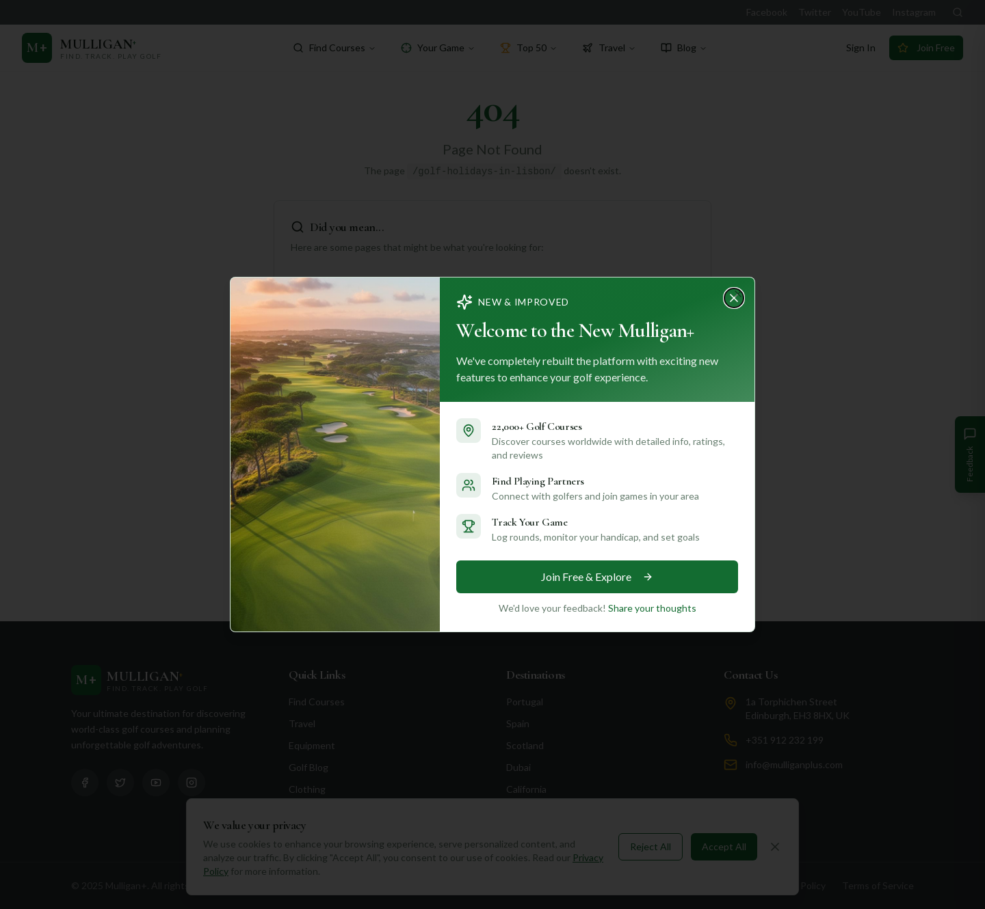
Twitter (814, 12)
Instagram (914, 12)
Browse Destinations (618, 563)
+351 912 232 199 (785, 740)
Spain (517, 723)
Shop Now (310, 811)
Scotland (525, 745)
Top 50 (528, 47)
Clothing (307, 789)
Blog (684, 47)
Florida (520, 811)
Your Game (438, 47)
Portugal (524, 701)
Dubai (518, 767)
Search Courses (483, 563)
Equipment (312, 745)
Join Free (926, 47)
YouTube (861, 12)
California (526, 789)
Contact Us (751, 674)
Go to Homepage (357, 563)
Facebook (766, 12)
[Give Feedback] (970, 454)
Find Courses (334, 47)
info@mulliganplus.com (794, 764)
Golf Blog (308, 767)
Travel (609, 47)
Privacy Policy (796, 885)
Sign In (861, 47)
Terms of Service (878, 885)
